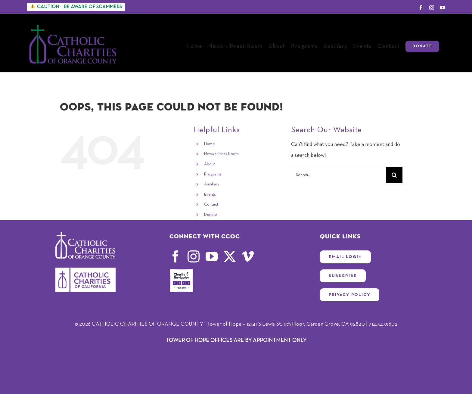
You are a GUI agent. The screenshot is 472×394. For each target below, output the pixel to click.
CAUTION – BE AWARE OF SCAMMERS (76, 6)
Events (210, 194)
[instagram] (194, 256)
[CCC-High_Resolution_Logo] (85, 270)
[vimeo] (248, 256)
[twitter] (230, 256)
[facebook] (175, 256)
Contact (211, 204)
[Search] (394, 175)
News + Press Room (221, 154)
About (209, 164)
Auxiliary (211, 184)
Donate (210, 215)
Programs (213, 174)
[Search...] (338, 175)
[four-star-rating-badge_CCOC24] (181, 271)
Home (209, 144)
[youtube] (212, 256)
